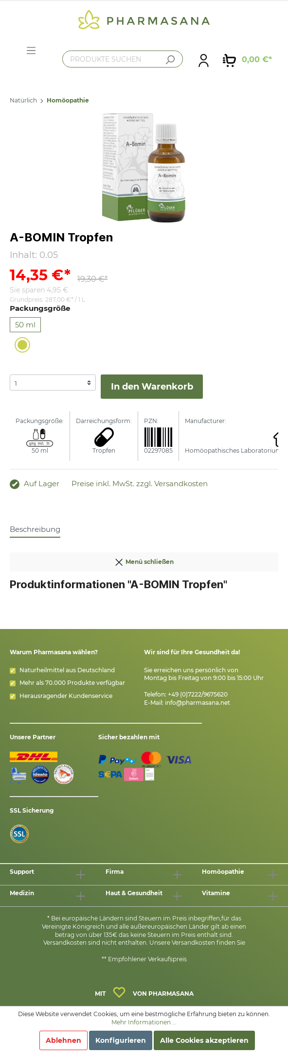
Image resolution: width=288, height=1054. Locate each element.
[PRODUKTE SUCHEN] (122, 59)
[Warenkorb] (247, 59)
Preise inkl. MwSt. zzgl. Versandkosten (140, 483)
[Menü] (31, 50)
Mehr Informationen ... (144, 1022)
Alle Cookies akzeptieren (204, 1040)
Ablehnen (63, 1040)
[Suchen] (170, 60)
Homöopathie (68, 100)
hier (143, 950)
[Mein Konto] (203, 59)
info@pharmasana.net (197, 702)
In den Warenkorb (152, 386)
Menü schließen (143, 560)
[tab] (35, 529)
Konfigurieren (120, 1040)
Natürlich (23, 100)
